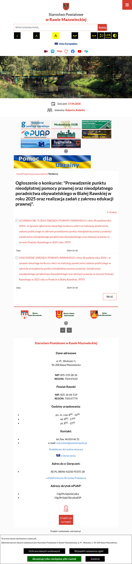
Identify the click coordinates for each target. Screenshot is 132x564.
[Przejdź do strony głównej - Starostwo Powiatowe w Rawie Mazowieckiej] (66, 12)
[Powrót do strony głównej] (18, 163)
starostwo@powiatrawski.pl (71, 432)
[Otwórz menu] (127, 5)
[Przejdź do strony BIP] (59, 51)
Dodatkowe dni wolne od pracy (66, 439)
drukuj (113, 201)
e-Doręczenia (66, 445)
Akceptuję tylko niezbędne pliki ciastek (54, 558)
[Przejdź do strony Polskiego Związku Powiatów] (66, 51)
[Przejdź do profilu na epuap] (86, 51)
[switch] (75, 35)
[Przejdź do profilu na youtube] (79, 51)
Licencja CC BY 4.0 (66, 528)
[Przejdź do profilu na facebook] (72, 51)
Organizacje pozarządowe (35, 163)
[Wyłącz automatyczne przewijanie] (66, 141)
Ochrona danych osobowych (44, 551)
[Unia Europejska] (66, 43)
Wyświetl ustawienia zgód (88, 551)
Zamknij (95, 558)
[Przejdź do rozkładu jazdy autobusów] (52, 51)
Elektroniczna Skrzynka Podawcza (66, 467)
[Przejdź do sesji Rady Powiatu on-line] (45, 51)
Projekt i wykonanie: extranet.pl (65, 521)
